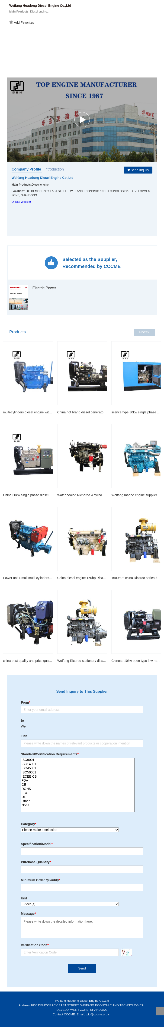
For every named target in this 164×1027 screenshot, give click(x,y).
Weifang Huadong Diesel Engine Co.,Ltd (43, 178)
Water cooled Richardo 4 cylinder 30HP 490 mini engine (82, 495)
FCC (77, 793)
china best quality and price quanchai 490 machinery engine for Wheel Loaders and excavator (28, 661)
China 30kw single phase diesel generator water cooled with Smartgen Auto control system (28, 495)
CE (77, 785)
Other (77, 801)
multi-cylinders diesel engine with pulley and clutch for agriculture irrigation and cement (28, 412)
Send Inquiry (138, 170)
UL (77, 797)
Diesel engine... (29, 11)
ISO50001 (77, 772)
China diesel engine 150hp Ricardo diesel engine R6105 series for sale (82, 578)
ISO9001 (77, 760)
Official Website (21, 201)
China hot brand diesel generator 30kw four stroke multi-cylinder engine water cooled (82, 412)
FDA (77, 781)
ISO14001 (77, 764)
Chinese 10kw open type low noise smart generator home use (136, 661)
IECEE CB (77, 777)
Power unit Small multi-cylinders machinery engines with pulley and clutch (28, 578)
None (77, 805)
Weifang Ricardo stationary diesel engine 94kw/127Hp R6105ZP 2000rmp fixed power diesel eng (82, 661)
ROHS (77, 789)
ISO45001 (77, 768)
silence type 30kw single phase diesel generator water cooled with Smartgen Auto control (136, 412)
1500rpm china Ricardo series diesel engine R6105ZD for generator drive (136, 578)
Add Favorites (21, 22)
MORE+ (144, 332)
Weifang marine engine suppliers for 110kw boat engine (136, 495)
